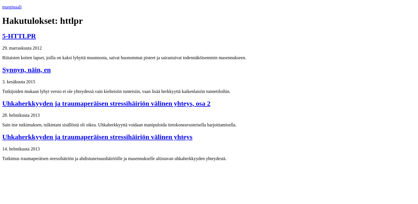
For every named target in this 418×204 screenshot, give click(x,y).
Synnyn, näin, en (26, 69)
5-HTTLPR (19, 36)
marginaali (12, 7)
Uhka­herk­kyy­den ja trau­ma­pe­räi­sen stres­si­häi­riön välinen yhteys (97, 137)
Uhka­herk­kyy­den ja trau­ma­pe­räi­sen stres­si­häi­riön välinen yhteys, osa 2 (106, 103)
